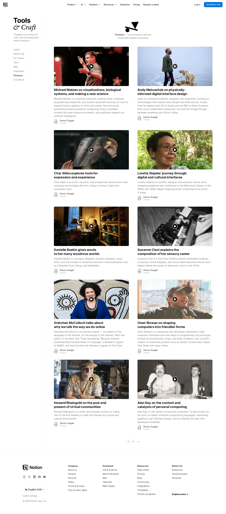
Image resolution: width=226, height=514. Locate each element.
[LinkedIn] (34, 477)
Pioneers (18, 75)
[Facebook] (39, 477)
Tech (16, 62)
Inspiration (19, 71)
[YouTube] (44, 477)
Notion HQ (19, 53)
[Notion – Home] (5, 4)
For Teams (19, 58)
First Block (19, 79)
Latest (17, 49)
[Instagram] (24, 477)
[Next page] (138, 441)
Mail (16, 66)
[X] (29, 477)
